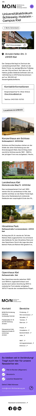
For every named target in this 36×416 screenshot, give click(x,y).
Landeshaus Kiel (11, 182)
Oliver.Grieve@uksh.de (13, 94)
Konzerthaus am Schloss (15, 138)
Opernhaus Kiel (10, 272)
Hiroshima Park (10, 226)
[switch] (14, 369)
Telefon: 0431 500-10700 (14, 99)
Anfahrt (4, 323)
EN (3, 2)
